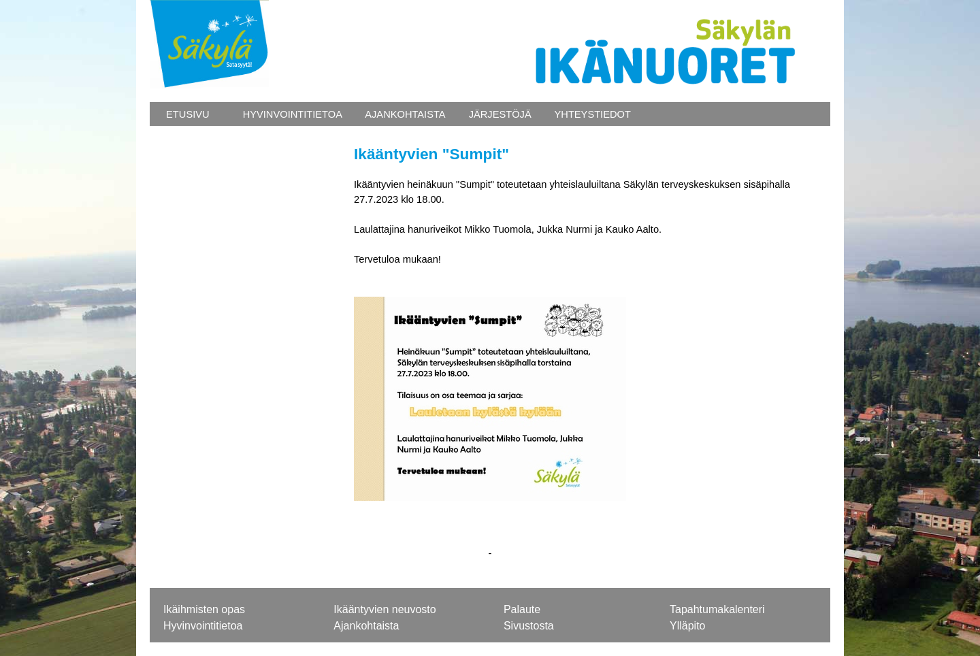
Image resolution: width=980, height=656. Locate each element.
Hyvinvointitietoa (203, 626)
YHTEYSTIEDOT (591, 114)
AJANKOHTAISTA (404, 114)
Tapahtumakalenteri (717, 609)
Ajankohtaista (366, 626)
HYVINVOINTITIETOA (291, 114)
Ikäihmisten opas (204, 609)
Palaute (522, 609)
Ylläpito (687, 626)
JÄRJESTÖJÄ (499, 114)
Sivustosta (529, 626)
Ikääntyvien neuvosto (384, 609)
